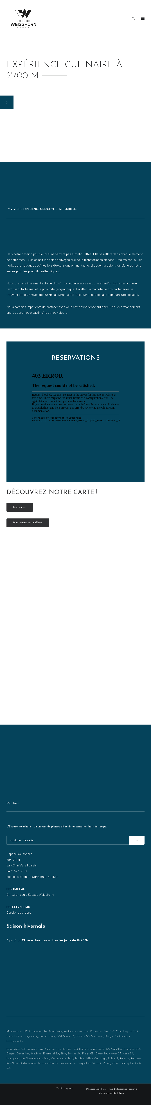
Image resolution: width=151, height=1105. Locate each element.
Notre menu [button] (19, 507)
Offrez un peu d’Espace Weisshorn (30, 894)
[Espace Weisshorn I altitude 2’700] (23, 18)
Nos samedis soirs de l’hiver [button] (27, 522)
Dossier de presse (18, 912)
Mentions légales (64, 1088)
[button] (142, 18)
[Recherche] (132, 18)
